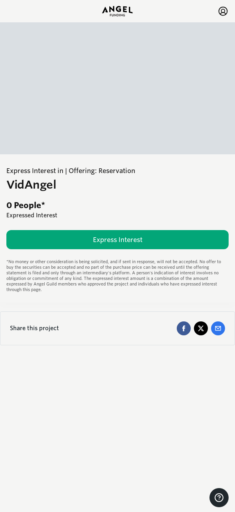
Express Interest (117, 240)
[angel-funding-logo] (117, 11)
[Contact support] (219, 497)
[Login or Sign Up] (223, 11)
